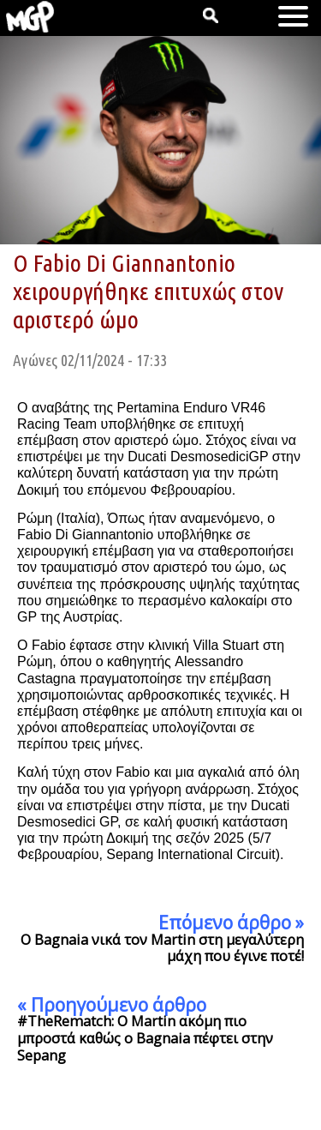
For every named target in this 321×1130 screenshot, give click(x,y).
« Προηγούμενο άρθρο (111, 1005)
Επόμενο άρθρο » (231, 923)
